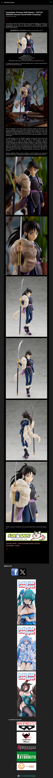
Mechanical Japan (9, 2)
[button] (7, 19)
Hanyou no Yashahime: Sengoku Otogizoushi (29, 543)
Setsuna (17, 545)
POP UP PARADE (9, 545)
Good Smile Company (11, 543)
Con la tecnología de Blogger (26, 776)
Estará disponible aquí (38, 60)
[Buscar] (51, 2)
